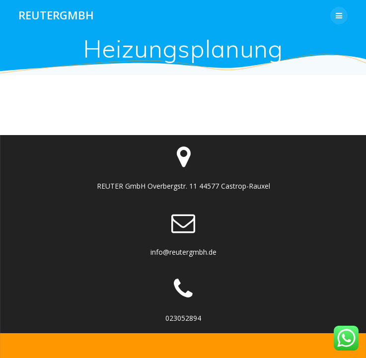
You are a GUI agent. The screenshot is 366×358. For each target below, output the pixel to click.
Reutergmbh (56, 15)
